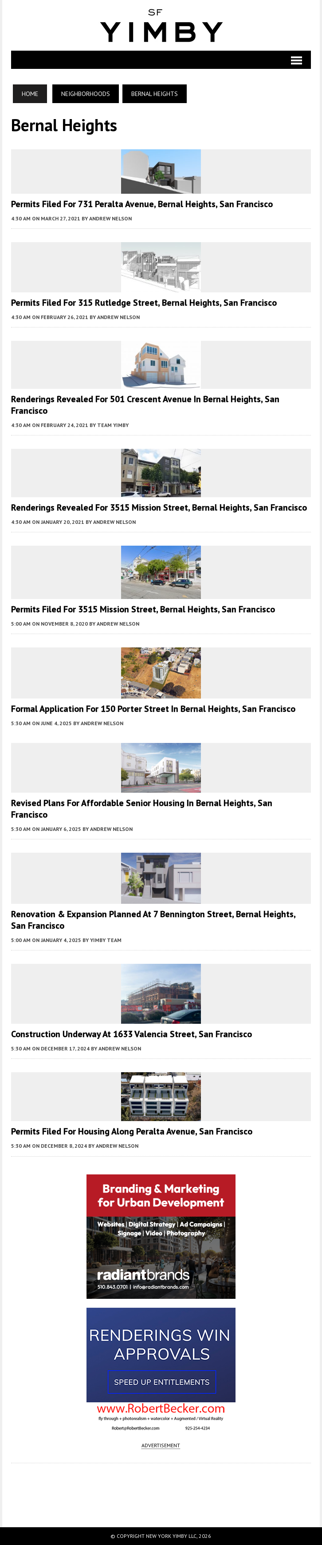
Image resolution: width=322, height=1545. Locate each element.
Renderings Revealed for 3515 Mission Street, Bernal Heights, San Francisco (159, 507)
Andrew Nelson (110, 218)
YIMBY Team (106, 940)
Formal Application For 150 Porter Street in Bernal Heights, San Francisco (153, 709)
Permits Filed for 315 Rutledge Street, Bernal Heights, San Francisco (144, 302)
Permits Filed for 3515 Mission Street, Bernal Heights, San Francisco (143, 609)
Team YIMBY (113, 425)
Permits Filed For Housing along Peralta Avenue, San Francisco (131, 1131)
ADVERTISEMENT (160, 1445)
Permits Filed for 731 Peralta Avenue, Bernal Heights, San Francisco (142, 204)
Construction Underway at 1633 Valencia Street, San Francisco (131, 1034)
